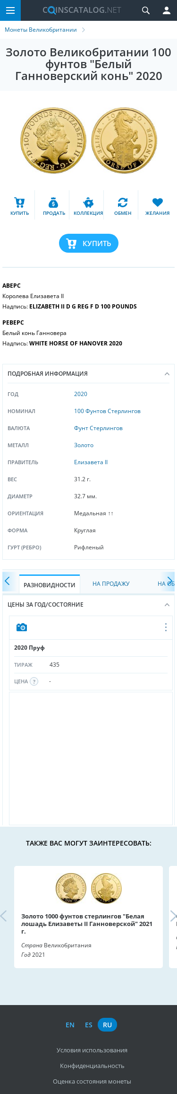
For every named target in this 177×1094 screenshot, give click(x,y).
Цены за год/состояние (88, 604)
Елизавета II (91, 462)
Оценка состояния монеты (92, 1081)
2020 (80, 394)
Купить (97, 243)
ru (107, 1024)
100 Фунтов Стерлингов (107, 411)
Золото (83, 445)
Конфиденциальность (92, 1065)
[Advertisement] (90, 758)
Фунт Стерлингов (98, 428)
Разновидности (50, 585)
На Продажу (111, 584)
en (70, 1024)
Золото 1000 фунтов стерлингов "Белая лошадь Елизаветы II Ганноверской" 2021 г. (86, 923)
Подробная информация (88, 374)
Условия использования (92, 1050)
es (89, 1024)
